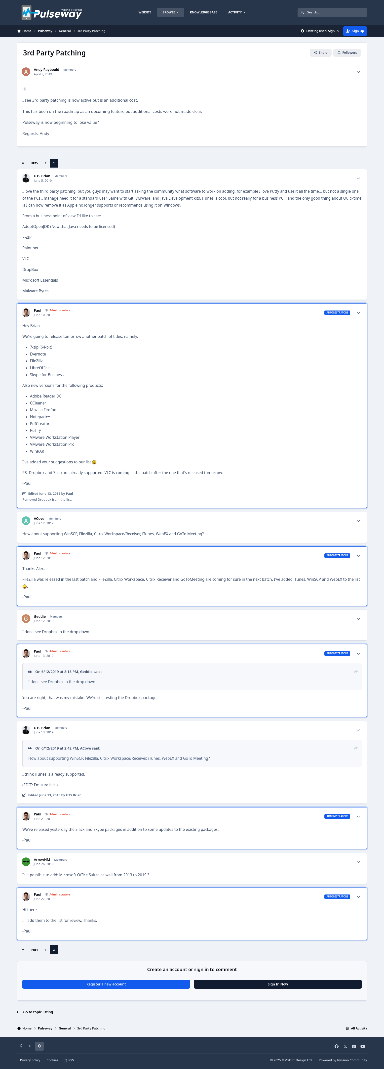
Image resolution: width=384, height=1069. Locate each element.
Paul (37, 310)
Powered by (343, 1060)
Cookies (52, 1060)
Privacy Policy (30, 1060)
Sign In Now (278, 984)
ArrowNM (42, 859)
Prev (34, 163)
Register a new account (106, 984)
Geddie (40, 616)
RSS (69, 1060)
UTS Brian (42, 176)
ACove (39, 518)
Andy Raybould (46, 69)
